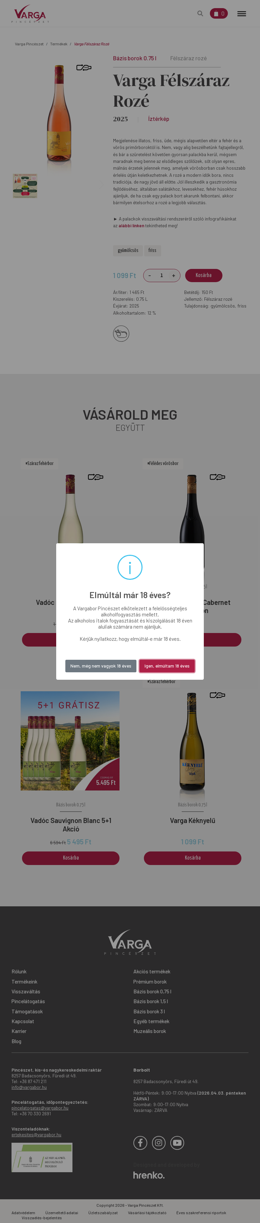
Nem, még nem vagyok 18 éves (100, 666)
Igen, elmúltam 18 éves (167, 666)
